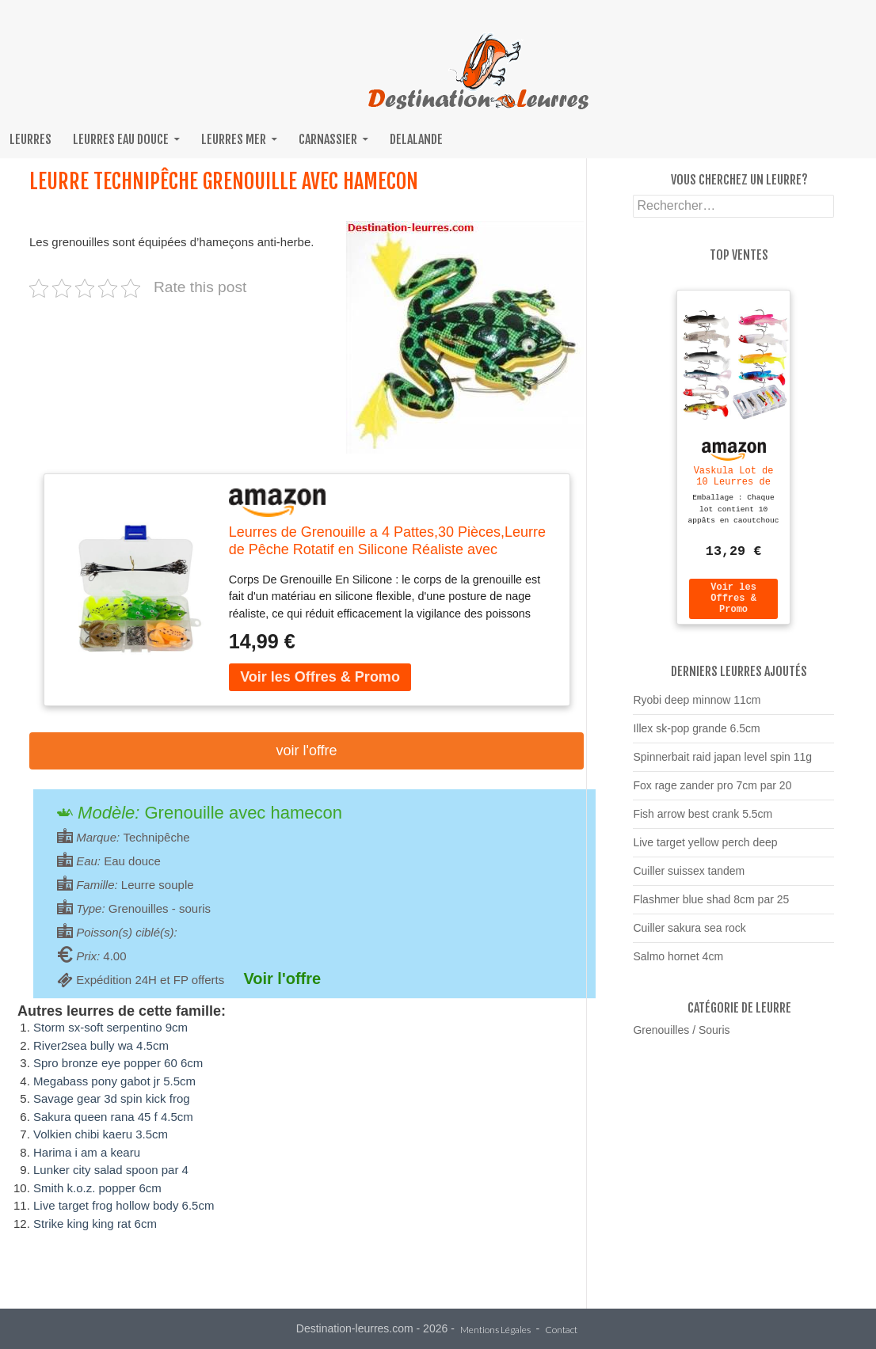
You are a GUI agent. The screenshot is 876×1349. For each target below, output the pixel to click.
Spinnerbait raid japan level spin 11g (722, 764)
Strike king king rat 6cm (95, 1223)
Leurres (30, 139)
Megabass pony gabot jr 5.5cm (114, 1081)
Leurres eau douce (121, 139)
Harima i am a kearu (86, 1152)
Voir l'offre (306, 750)
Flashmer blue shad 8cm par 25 (711, 906)
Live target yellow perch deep (705, 849)
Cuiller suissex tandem (689, 878)
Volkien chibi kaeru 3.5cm (100, 1134)
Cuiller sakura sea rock (689, 935)
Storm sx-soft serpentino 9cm (110, 1027)
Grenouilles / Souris (681, 1037)
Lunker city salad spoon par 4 (111, 1169)
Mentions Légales (495, 1330)
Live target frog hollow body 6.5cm (123, 1205)
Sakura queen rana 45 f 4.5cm (113, 1116)
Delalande (416, 139)
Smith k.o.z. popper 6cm (97, 1188)
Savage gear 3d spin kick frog (111, 1098)
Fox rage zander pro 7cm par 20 (712, 792)
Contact (561, 1330)
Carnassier (328, 139)
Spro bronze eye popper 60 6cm (118, 1063)
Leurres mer (233, 139)
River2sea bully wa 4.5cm (101, 1045)
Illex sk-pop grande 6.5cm (696, 735)
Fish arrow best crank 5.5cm (702, 821)
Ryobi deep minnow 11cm (696, 707)
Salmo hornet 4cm (678, 963)
